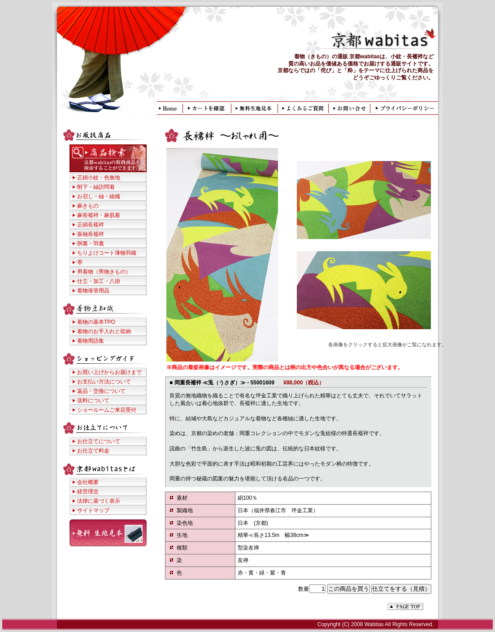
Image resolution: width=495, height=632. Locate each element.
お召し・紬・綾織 (98, 196)
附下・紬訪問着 (96, 187)
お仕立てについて (98, 441)
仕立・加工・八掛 (98, 281)
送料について (93, 400)
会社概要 (88, 482)
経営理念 (88, 491)
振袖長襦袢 (90, 234)
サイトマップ (93, 510)
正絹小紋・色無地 (98, 177)
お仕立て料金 (93, 451)
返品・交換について (101, 391)
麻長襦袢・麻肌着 (98, 215)
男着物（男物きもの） (104, 272)
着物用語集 (90, 341)
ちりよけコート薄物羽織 (106, 253)
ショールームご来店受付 (106, 410)
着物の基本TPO (96, 322)
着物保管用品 (93, 291)
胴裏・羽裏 (90, 243)
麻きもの (88, 206)
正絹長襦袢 (90, 225)
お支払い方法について (104, 382)
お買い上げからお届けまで (109, 372)
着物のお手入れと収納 (104, 331)
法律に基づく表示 (98, 501)
